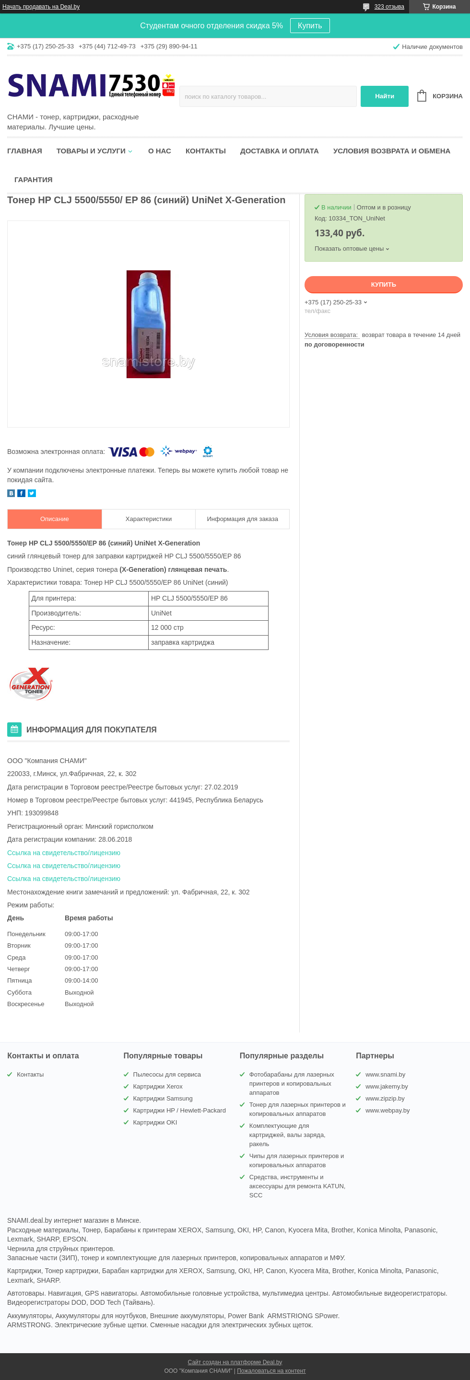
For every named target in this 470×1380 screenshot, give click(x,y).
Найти (384, 96)
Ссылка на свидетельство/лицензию (63, 853)
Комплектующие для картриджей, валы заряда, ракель (287, 1135)
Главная (24, 150)
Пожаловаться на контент (271, 1371)
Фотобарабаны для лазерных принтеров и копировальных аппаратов (291, 1083)
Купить (310, 26)
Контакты (206, 150)
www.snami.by (385, 1074)
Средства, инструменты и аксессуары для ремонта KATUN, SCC (297, 1186)
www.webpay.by (387, 1110)
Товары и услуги (91, 150)
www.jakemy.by (386, 1086)
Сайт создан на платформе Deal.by (235, 1362)
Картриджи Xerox (158, 1086)
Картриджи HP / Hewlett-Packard (179, 1110)
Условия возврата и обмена (391, 150)
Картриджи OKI (155, 1122)
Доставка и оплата (279, 150)
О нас (159, 150)
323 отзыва (389, 6)
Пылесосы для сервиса (167, 1074)
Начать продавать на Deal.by (41, 6)
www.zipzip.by (385, 1098)
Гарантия (33, 179)
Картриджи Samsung (163, 1098)
